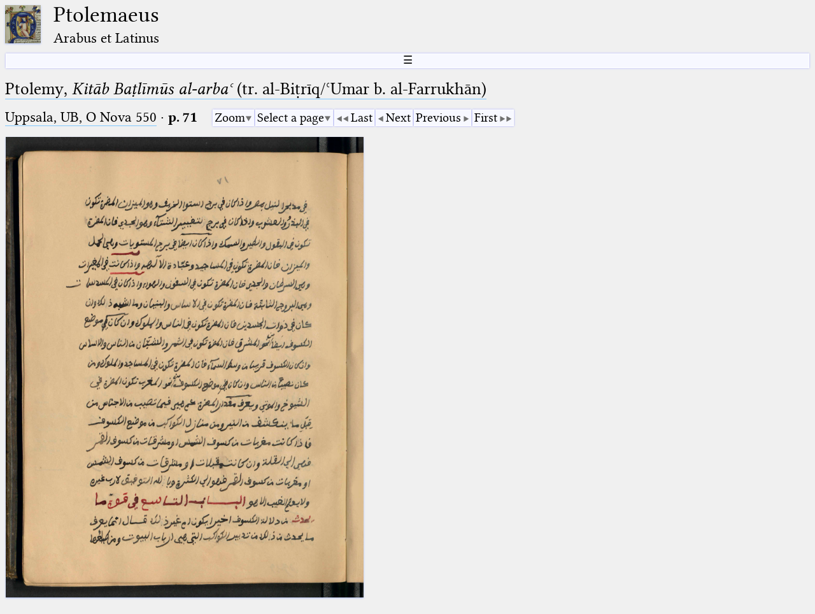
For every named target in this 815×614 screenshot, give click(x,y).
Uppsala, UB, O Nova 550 (81, 116)
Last (361, 117)
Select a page (290, 117)
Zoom (230, 117)
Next (398, 117)
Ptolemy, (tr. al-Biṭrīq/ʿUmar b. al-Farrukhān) (245, 89)
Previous (438, 117)
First (485, 117)
